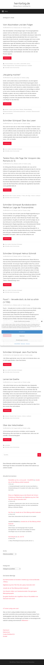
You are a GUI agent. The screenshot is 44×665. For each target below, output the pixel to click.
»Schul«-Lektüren (35, 195)
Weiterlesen (7, 58)
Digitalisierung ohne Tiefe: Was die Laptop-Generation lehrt (19, 585)
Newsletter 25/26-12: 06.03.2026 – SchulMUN (20, 480)
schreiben (7, 445)
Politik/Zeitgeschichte (8, 65)
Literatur (19, 195)
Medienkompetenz (8, 111)
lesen (14, 195)
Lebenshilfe (23, 63)
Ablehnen (22, 336)
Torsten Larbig (26, 27)
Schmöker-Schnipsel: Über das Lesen (19, 120)
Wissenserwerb (36, 111)
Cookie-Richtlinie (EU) (9, 634)
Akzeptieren (22, 332)
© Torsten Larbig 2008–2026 (11, 608)
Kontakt (5, 636)
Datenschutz (23, 343)
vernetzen (28, 111)
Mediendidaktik (28, 109)
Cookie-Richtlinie (17, 343)
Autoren (7, 416)
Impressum (28, 343)
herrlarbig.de (22, 3)
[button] (42, 321)
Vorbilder (29, 65)
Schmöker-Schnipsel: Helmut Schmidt (19, 253)
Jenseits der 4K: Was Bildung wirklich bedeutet (28, 512)
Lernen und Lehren (14, 109)
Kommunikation (9, 63)
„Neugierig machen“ (12, 74)
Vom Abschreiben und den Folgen (18, 24)
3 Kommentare (9, 113)
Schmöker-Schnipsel (16, 149)
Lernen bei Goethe (11, 379)
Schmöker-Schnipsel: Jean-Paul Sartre (20, 352)
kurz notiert (17, 63)
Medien (21, 109)
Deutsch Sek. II (9, 195)
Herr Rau (10, 512)
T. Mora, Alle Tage (25, 195)
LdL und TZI (20, 536)
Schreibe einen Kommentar (12, 67)
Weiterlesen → (25, 620)
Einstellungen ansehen (22, 340)
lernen (28, 63)
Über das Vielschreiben (13, 425)
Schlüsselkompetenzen (21, 65)
